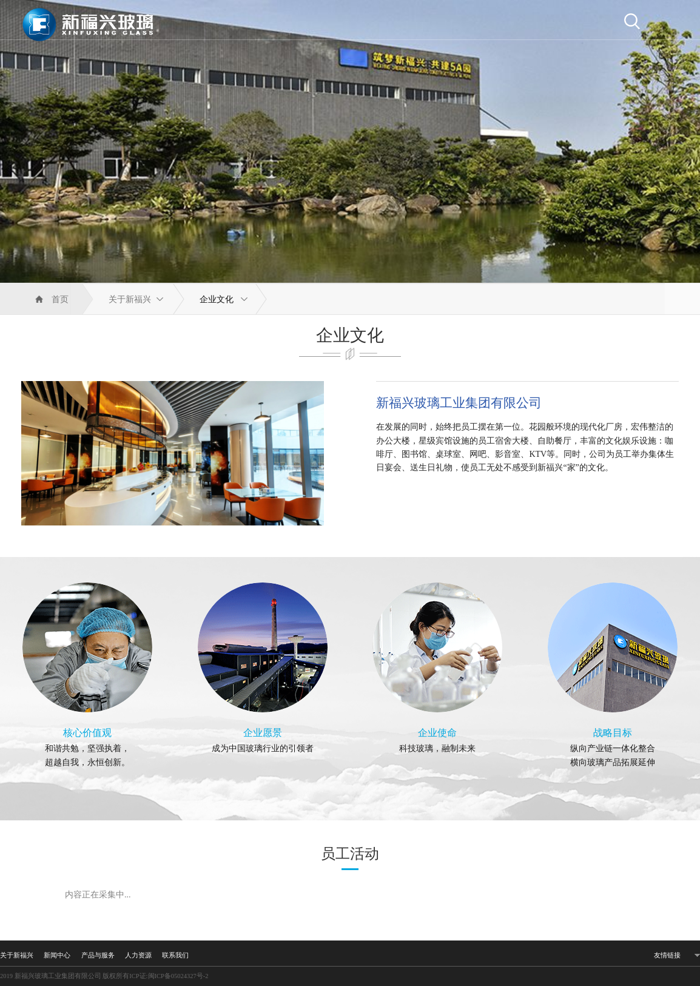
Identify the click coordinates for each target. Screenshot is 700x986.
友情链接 (667, 955)
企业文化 (217, 299)
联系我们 (175, 955)
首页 (60, 299)
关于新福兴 (130, 299)
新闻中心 (57, 955)
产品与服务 (98, 955)
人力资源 (138, 955)
